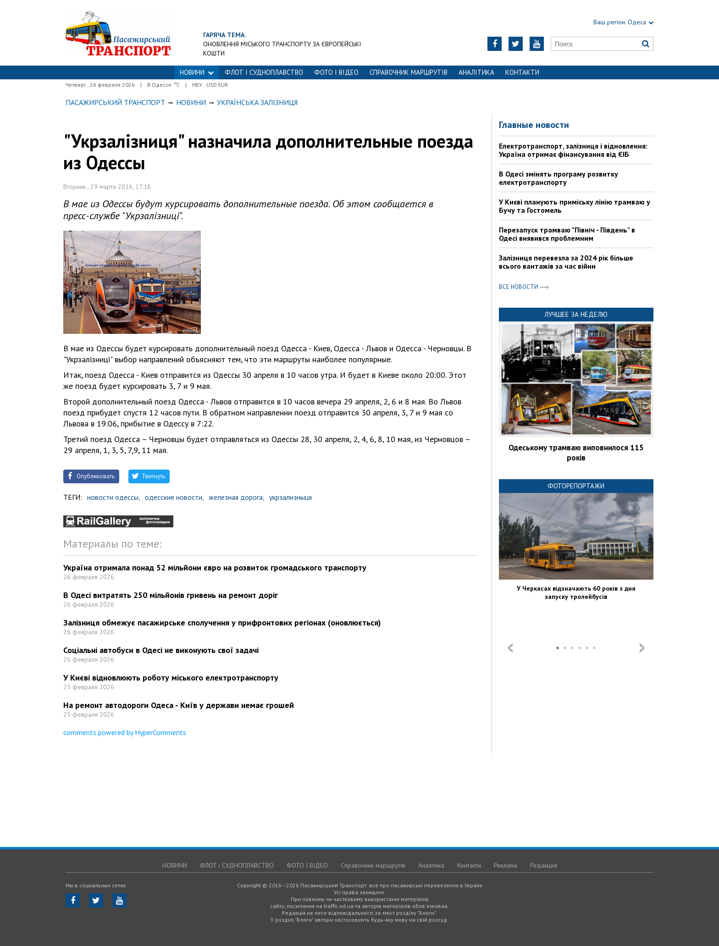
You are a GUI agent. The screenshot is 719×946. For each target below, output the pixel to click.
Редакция (543, 865)
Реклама (505, 865)
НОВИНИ (197, 72)
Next (642, 648)
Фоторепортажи (576, 485)
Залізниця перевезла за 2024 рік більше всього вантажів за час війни (566, 262)
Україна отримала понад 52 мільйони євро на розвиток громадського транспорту (214, 567)
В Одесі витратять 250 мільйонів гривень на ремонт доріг (170, 595)
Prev (510, 648)
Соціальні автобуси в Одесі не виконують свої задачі (161, 650)
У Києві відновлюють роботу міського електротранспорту (170, 677)
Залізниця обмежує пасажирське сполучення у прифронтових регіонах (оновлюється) (222, 622)
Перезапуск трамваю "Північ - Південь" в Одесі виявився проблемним (567, 234)
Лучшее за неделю (576, 314)
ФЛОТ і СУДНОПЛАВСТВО (264, 72)
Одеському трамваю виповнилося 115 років (576, 453)
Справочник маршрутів (409, 72)
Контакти (522, 72)
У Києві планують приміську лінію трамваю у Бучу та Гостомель (574, 206)
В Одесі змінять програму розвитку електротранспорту (558, 178)
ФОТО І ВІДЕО (336, 72)
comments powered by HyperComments (124, 732)
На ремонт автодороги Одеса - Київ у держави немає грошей (178, 705)
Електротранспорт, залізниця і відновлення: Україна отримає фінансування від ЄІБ (573, 150)
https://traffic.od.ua (118, 33)
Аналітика (476, 72)
